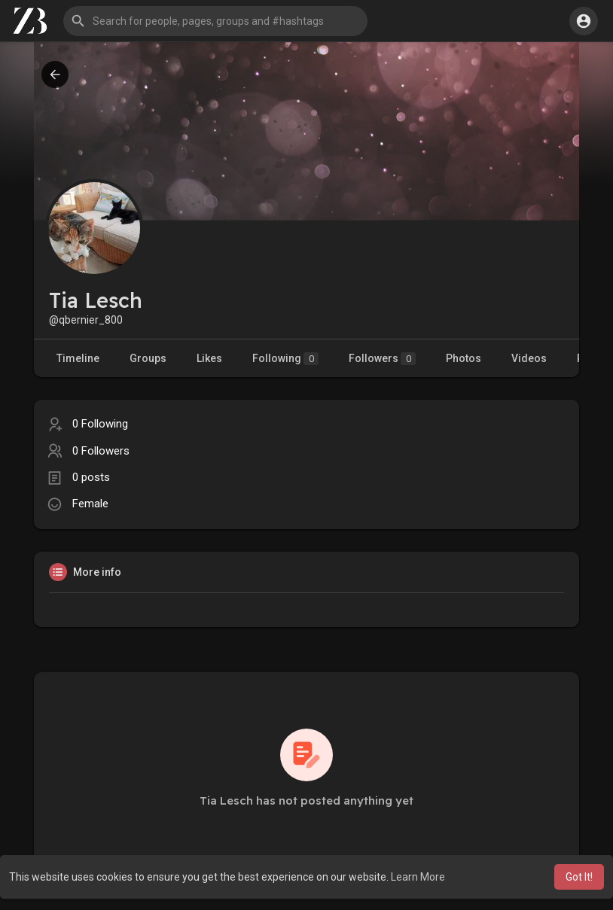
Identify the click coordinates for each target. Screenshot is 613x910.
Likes (209, 358)
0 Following (100, 424)
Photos (463, 358)
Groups (148, 358)
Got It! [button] (579, 877)
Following (285, 358)
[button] (215, 21)
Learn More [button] (418, 877)
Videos (529, 358)
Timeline (77, 358)
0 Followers (101, 451)
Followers (382, 358)
